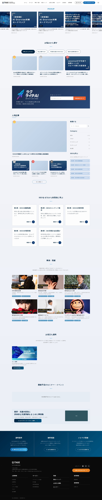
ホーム (25, 2)
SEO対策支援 (36, 484)
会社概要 (14, 491)
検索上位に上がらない (28, 51)
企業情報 (15, 475)
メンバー (14, 484)
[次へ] (92, 19)
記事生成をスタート (79, 98)
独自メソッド (44, 2)
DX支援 (34, 481)
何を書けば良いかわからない (56, 51)
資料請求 (78, 2)
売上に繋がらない (42, 51)
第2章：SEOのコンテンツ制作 (80, 165)
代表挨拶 (14, 479)
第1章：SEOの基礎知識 (80, 160)
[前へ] (10, 19)
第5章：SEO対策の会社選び (80, 177)
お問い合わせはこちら (81, 470)
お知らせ (76, 486)
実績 (55, 475)
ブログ (80, 138)
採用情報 (70, 2)
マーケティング (80, 142)
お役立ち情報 (52, 2)
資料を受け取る (17, 368)
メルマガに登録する (83, 449)
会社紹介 (64, 2)
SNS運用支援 (36, 486)
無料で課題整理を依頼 (89, 2)
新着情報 (77, 482)
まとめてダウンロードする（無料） (27, 420)
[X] (89, 466)
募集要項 (76, 479)
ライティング (80, 145)
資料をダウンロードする (19, 449)
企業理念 (14, 481)
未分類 (80, 148)
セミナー (58, 2)
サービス (31, 2)
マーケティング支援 (37, 479)
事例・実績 (37, 2)
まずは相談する (51, 449)
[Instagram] (86, 466)
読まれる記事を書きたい (73, 51)
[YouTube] (83, 466)
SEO (80, 135)
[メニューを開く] (98, 2)
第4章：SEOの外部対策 (80, 173)
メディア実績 (15, 486)
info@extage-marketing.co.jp (34, 471)
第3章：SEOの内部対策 (80, 169)
